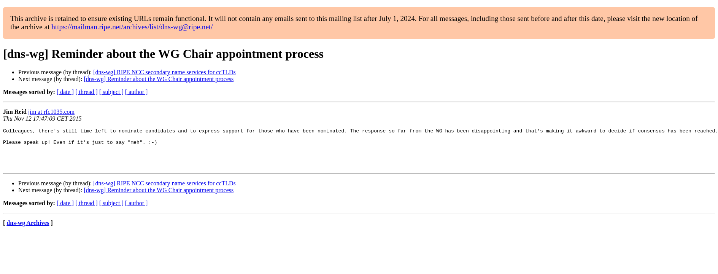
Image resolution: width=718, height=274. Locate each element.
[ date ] (65, 92)
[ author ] (136, 92)
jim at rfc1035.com (51, 111)
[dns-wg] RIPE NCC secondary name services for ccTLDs (164, 72)
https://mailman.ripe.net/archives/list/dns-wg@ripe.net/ (132, 27)
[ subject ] (111, 92)
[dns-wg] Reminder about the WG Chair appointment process (159, 79)
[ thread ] (86, 92)
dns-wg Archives (27, 231)
